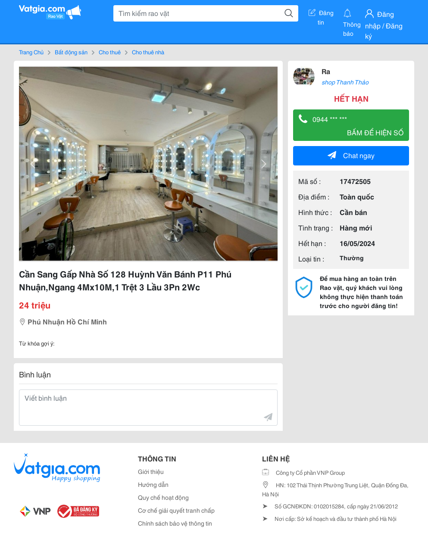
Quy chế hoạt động (163, 497)
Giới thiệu (151, 471)
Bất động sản (71, 52)
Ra (326, 71)
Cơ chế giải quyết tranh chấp (176, 510)
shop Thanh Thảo (345, 82)
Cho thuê (110, 52)
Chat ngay (351, 155)
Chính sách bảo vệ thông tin (175, 523)
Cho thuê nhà (148, 52)
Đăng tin (321, 14)
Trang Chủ (31, 52)
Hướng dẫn (153, 484)
